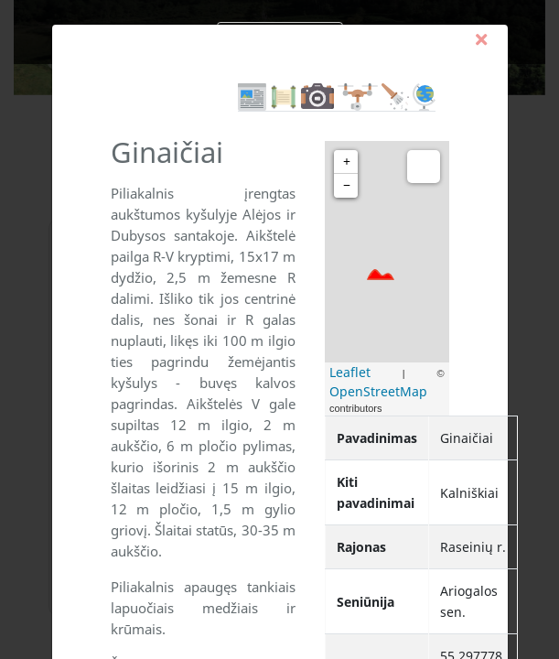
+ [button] (346, 161)
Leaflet (350, 372)
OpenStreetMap (378, 391)
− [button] (346, 185)
